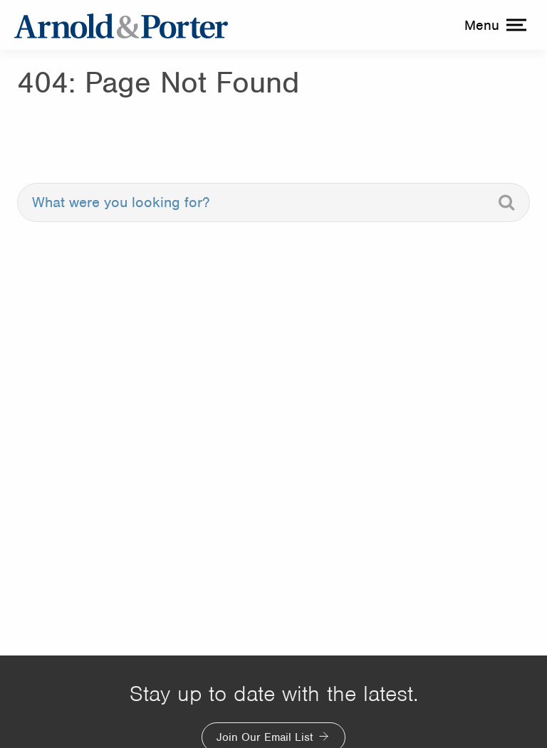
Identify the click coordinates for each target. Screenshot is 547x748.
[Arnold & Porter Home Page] (121, 25)
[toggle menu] (493, 25)
